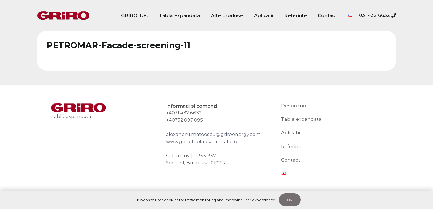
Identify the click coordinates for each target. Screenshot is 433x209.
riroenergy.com (242, 134)
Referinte (292, 146)
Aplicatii (290, 132)
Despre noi (294, 105)
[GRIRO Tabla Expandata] (63, 15)
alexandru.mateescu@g (195, 134)
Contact (290, 160)
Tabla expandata (301, 119)
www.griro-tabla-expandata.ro (201, 141)
